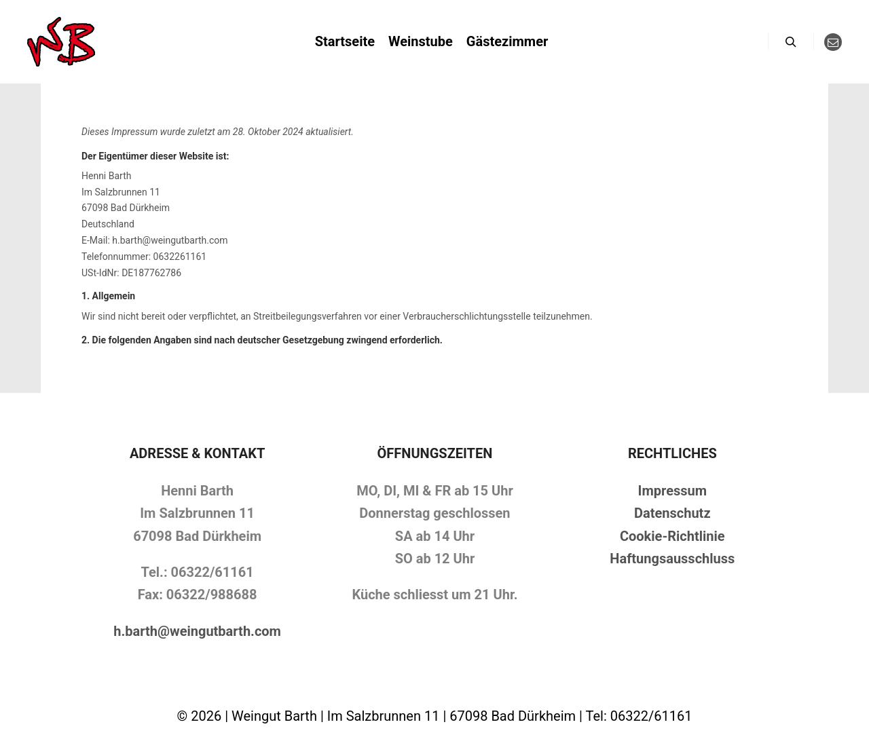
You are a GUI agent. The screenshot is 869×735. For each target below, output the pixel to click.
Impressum (672, 491)
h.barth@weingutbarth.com (197, 631)
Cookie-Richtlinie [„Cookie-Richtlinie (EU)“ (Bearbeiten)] (672, 536)
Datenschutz (672, 513)
